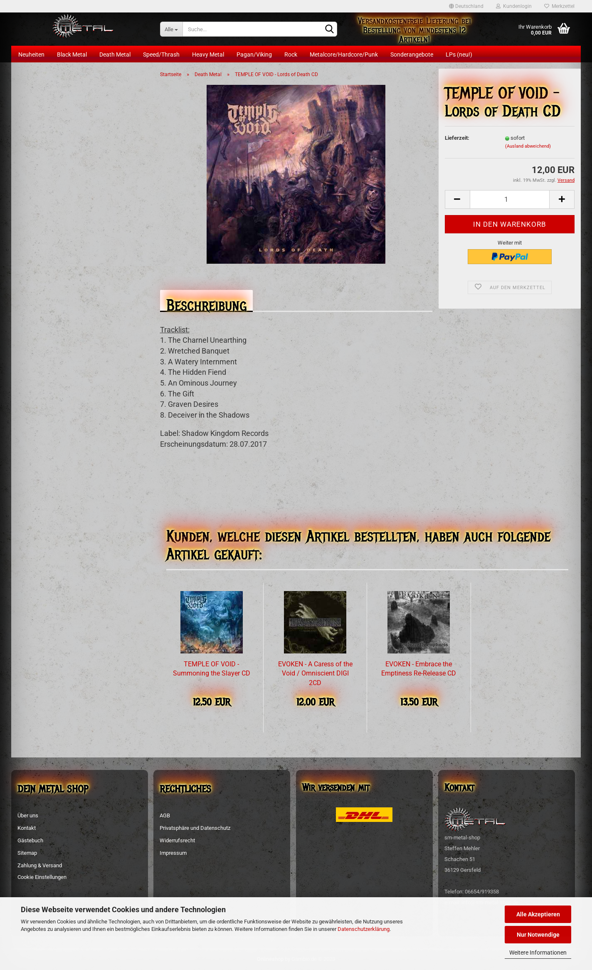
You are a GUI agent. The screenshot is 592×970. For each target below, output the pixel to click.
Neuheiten (31, 54)
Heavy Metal (208, 54)
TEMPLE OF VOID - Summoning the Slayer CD (211, 669)
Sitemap (27, 853)
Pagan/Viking (254, 54)
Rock (290, 54)
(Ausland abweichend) (528, 146)
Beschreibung (206, 303)
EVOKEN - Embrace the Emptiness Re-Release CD (418, 669)
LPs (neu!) (459, 54)
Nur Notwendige (538, 934)
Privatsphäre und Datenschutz (195, 828)
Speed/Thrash (161, 54)
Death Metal (115, 54)
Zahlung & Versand (39, 865)
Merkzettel (559, 6)
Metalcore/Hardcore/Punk (344, 54)
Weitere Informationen (538, 952)
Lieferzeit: (457, 138)
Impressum (173, 853)
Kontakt (26, 828)
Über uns (27, 815)
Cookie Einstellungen (42, 877)
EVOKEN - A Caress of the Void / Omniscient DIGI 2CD (315, 673)
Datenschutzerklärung (364, 929)
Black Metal (72, 54)
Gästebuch (30, 840)
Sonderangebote (411, 54)
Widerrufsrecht (177, 840)
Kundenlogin (514, 6)
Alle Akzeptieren (538, 914)
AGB (165, 815)
